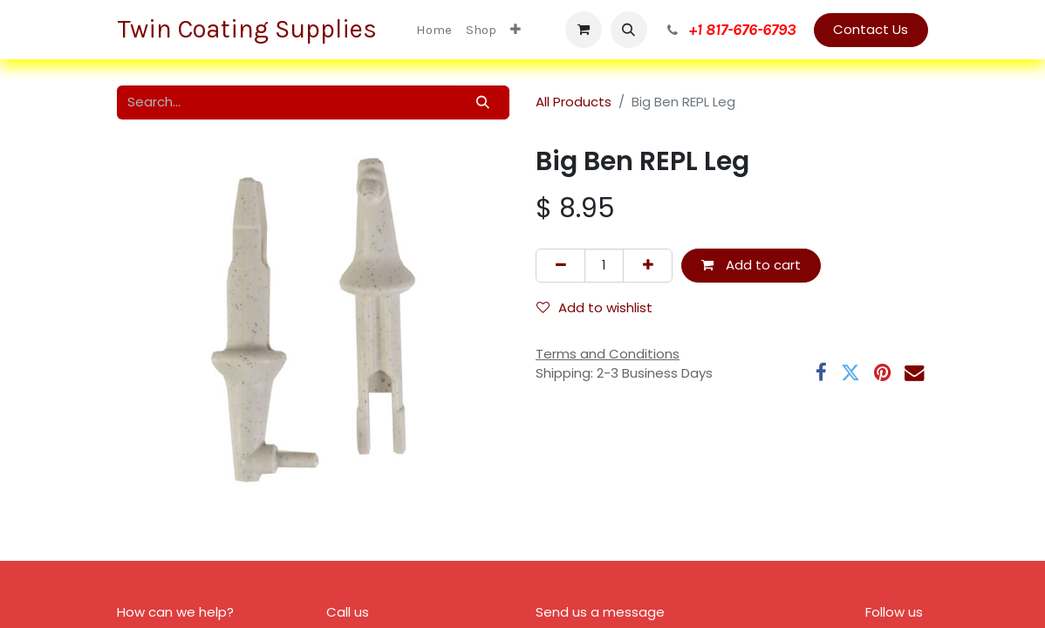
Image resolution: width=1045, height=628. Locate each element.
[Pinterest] (882, 373)
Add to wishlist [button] (594, 307)
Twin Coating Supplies (250, 29)
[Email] (914, 373)
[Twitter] (850, 373)
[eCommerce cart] (583, 29)
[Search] (483, 102)
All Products (573, 101)
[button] (629, 29)
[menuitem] (434, 30)
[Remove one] (560, 266)
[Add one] (648, 266)
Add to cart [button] (751, 265)
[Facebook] (821, 373)
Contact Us (870, 29)
